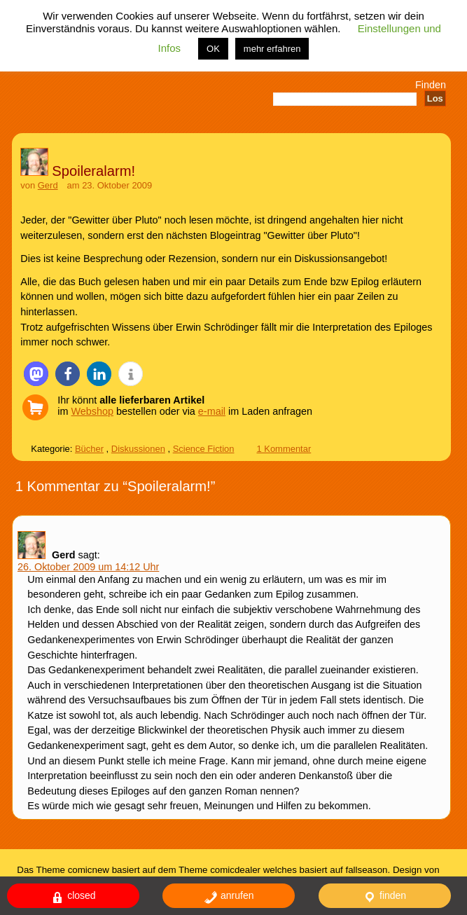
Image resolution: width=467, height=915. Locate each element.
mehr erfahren (272, 48)
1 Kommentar (283, 448)
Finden (430, 84)
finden (384, 897)
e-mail (211, 411)
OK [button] (213, 48)
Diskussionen (138, 448)
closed (72, 897)
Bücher (89, 448)
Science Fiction (204, 448)
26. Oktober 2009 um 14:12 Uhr (88, 566)
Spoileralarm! (93, 171)
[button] (36, 374)
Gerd (48, 185)
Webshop (92, 411)
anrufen (228, 897)
